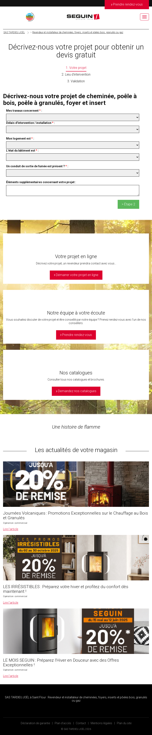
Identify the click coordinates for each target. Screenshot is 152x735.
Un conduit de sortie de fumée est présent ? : (37, 166)
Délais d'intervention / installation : (30, 122)
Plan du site (124, 723)
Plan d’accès (63, 723)
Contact (81, 723)
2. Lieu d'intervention (76, 74)
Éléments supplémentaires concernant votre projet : (41, 182)
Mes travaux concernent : (24, 110)
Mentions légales (101, 723)
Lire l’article (10, 529)
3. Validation (76, 81)
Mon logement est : (20, 138)
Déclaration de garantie (35, 723)
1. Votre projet (76, 68)
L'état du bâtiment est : (22, 150)
